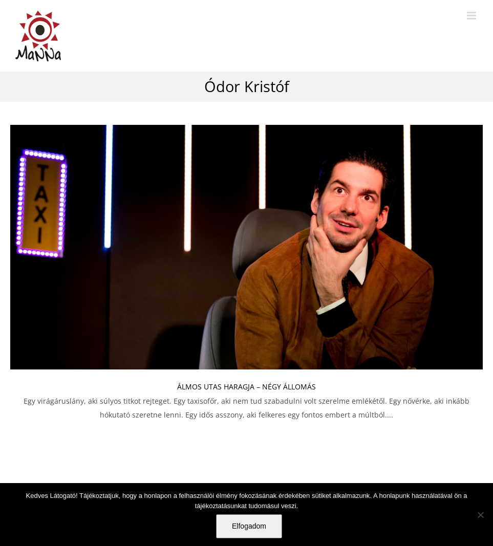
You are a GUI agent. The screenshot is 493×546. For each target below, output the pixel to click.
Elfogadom (249, 526)
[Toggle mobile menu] (472, 15)
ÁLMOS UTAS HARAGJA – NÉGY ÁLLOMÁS (246, 386)
